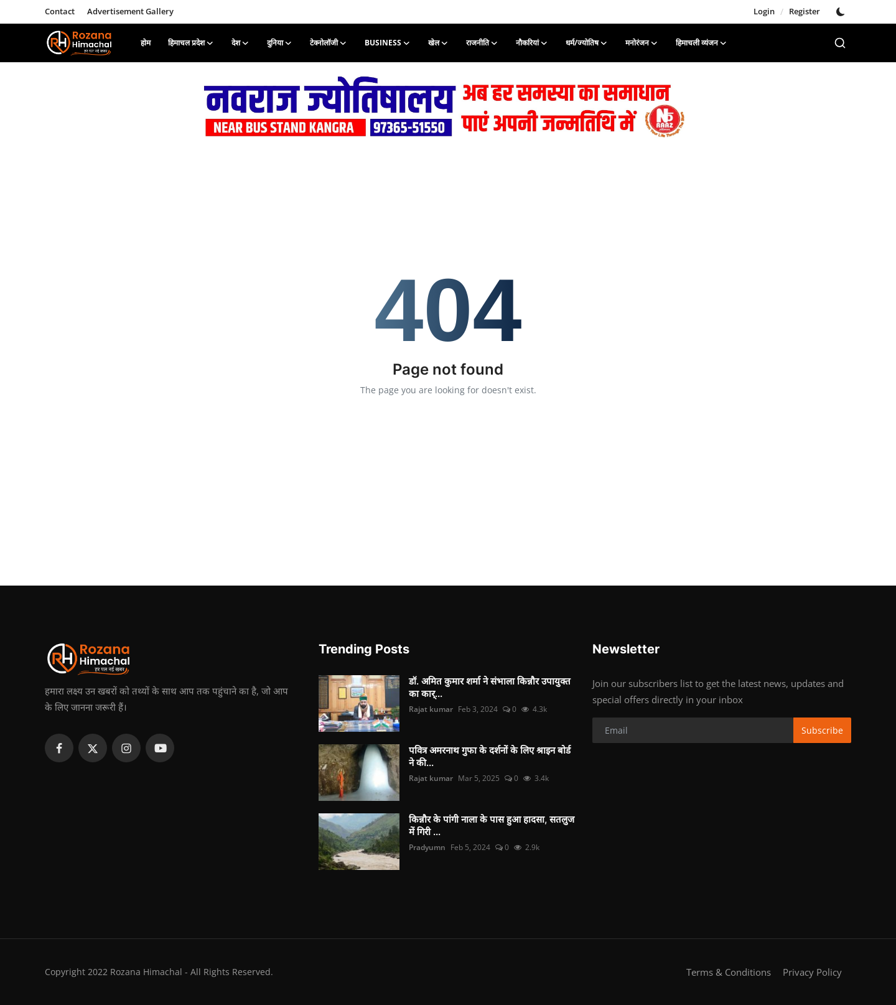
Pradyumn (427, 847)
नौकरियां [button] (532, 43)
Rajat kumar (431, 709)
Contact (60, 11)
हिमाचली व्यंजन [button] (701, 43)
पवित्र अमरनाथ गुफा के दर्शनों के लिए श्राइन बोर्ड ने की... (490, 756)
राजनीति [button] (482, 43)
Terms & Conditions (728, 972)
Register (804, 11)
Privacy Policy (812, 972)
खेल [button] (438, 43)
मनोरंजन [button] (641, 43)
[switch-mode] (842, 11)
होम (146, 42)
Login (764, 11)
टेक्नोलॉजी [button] (328, 43)
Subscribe (822, 730)
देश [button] (240, 43)
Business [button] (388, 43)
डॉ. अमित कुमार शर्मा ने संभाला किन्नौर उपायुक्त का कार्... (490, 687)
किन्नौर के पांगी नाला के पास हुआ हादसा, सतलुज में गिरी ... (491, 825)
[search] (840, 43)
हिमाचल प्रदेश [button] (191, 43)
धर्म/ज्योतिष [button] (587, 43)
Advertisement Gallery (130, 11)
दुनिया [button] (279, 43)
